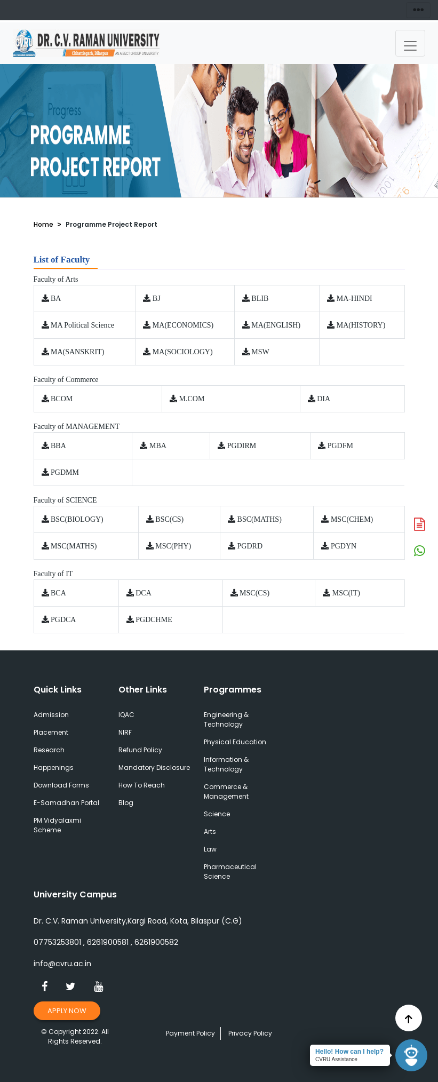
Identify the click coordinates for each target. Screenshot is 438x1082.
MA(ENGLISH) (275, 325)
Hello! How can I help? (349, 1051)
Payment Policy (190, 1033)
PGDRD (249, 546)
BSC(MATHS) (259, 519)
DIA (323, 399)
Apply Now (67, 1011)
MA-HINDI (354, 299)
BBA (58, 446)
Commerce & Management (226, 791)
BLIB (259, 299)
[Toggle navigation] (410, 43)
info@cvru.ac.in (62, 963)
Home (43, 224)
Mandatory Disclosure (154, 767)
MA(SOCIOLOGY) (183, 352)
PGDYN (343, 546)
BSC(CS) (169, 519)
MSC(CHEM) (352, 519)
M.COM (192, 399)
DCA (144, 593)
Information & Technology (226, 764)
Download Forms (61, 785)
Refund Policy (140, 749)
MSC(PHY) (173, 546)
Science (217, 813)
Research (49, 749)
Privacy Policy (250, 1033)
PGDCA (63, 620)
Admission (51, 714)
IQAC (126, 714)
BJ (157, 299)
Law (210, 849)
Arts (210, 831)
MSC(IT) (346, 593)
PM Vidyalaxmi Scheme (57, 825)
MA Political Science (82, 325)
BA (56, 299)
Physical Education (235, 741)
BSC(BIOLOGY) (77, 519)
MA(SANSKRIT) (77, 352)
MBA (157, 446)
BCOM (62, 399)
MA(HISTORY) (361, 325)
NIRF (125, 732)
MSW (260, 352)
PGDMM (65, 472)
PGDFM (340, 446)
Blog (125, 802)
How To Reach (141, 785)
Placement (51, 732)
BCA (58, 593)
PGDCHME (154, 620)
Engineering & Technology (226, 719)
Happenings (54, 767)
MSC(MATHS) (74, 546)
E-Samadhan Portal (66, 802)
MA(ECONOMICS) (183, 325)
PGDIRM (241, 446)
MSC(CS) (254, 593)
